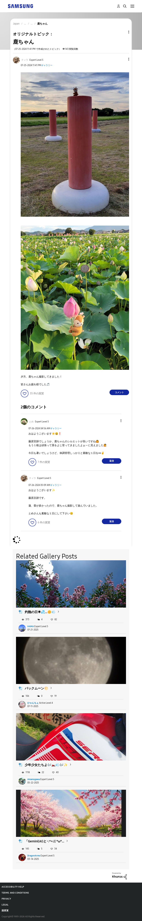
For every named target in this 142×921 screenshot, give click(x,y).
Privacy (6, 898)
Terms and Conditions (15, 892)
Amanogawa (33, 779)
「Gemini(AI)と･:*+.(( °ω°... (44, 841)
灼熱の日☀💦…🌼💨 (40, 612)
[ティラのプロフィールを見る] (24, 60)
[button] (123, 59)
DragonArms (33, 855)
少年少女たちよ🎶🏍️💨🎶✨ (46, 765)
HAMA (30, 626)
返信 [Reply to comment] (111, 461)
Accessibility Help (13, 886)
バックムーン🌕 (36, 688)
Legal (5, 904)
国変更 (5, 910)
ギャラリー (46, 65)
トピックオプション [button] (123, 32)
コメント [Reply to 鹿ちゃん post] (119, 392)
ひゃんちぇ (33, 703)
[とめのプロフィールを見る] (31, 421)
